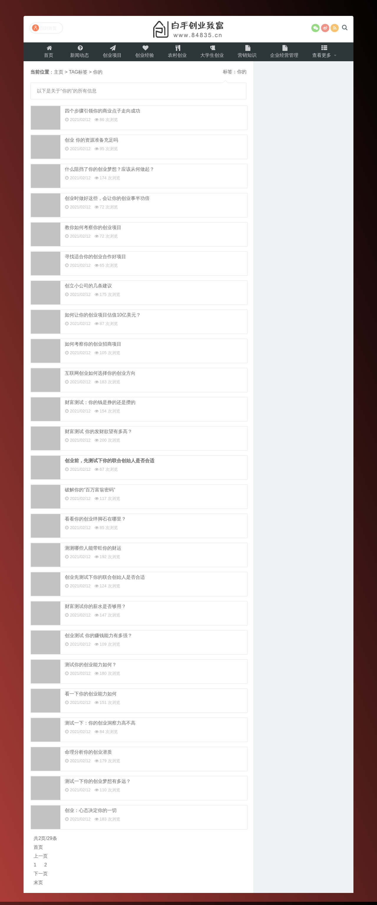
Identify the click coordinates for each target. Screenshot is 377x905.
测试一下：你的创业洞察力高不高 (100, 726)
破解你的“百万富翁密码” (90, 492)
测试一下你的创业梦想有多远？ (98, 784)
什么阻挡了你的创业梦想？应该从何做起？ (109, 172)
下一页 (41, 876)
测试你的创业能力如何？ (91, 667)
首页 (44, 53)
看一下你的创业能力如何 (91, 697)
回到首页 (44, 27)
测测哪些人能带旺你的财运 (93, 551)
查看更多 (326, 53)
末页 (38, 885)
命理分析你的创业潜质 (88, 755)
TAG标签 (78, 75)
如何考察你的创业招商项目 (93, 347)
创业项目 (109, 53)
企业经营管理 (287, 53)
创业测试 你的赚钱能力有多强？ (98, 638)
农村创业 (177, 53)
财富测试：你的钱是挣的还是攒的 (100, 405)
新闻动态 (76, 53)
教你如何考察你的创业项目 (93, 230)
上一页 (41, 859)
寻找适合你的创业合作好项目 (95, 259)
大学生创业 (213, 53)
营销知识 (248, 53)
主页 (58, 75)
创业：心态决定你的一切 (91, 813)
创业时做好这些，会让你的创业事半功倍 (107, 201)
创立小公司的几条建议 (88, 288)
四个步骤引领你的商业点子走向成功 (102, 114)
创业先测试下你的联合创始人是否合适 (105, 580)
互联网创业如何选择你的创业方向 (100, 376)
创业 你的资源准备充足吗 (91, 143)
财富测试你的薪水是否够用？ (95, 609)
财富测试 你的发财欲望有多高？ (98, 434)
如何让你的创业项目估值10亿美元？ (103, 318)
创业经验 (143, 53)
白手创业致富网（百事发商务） (188, 29)
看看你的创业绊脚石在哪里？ (95, 522)
